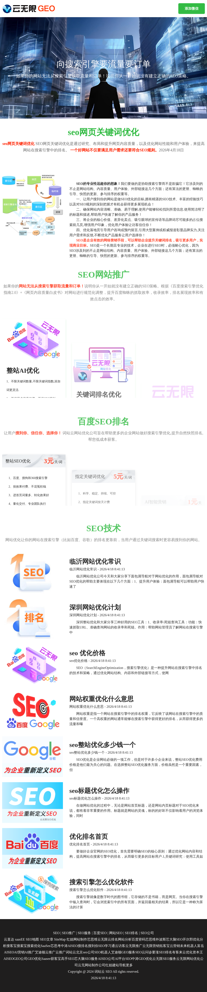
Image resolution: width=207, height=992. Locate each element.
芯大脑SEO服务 (86, 958)
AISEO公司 (106, 958)
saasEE (20, 939)
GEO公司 (20, 958)
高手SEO (67, 958)
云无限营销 (150, 946)
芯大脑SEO (174, 939)
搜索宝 (22, 946)
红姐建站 (112, 965)
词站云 (71, 952)
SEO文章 (46, 939)
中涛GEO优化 (142, 958)
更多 (129, 965)
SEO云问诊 (143, 952)
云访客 (120, 946)
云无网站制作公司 (91, 965)
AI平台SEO (123, 958)
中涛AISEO (69, 946)
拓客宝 (164, 946)
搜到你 (93, 946)
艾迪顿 (40, 952)
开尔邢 (188, 939)
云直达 (9, 939)
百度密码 (138, 939)
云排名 (113, 939)
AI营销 (19, 952)
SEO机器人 (102, 952)
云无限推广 (133, 946)
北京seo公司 (85, 952)
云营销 (175, 946)
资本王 (198, 952)
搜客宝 (11, 946)
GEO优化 (34, 958)
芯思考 (56, 946)
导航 (122, 965)
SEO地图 (32, 939)
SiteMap (60, 939)
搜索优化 (34, 946)
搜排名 (83, 946)
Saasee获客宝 (51, 958)
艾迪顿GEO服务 (123, 952)
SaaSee (46, 946)
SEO (109, 971)
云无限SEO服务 (164, 958)
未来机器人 (188, 946)
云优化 (187, 952)
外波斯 (161, 939)
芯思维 (92, 939)
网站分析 (125, 939)
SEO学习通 (106, 946)
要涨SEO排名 (162, 952)
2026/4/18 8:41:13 (103, 978)
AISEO (8, 958)
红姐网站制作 (77, 939)
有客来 (177, 952)
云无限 (102, 939)
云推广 (50, 952)
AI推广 (30, 952)
